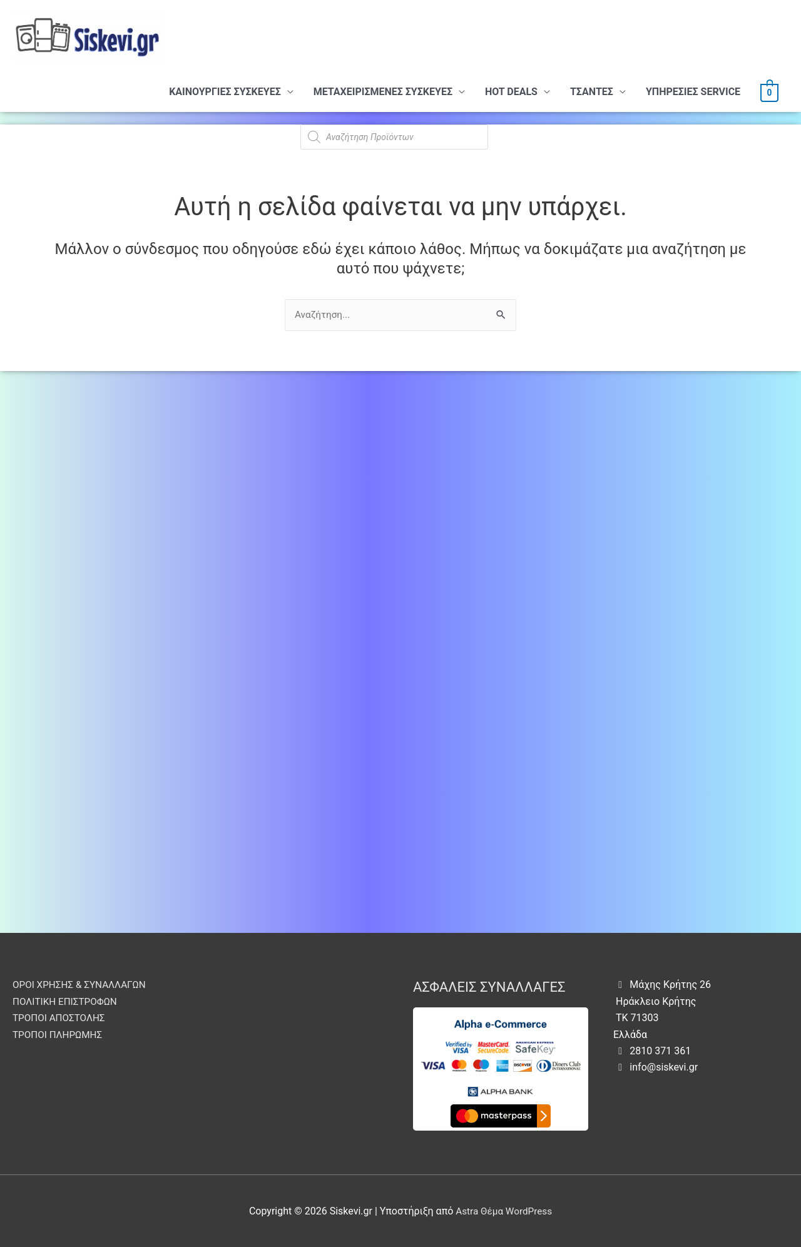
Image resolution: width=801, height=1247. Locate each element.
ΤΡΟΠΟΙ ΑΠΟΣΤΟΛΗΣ (61, 1018)
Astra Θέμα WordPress (504, 1211)
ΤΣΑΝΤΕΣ (591, 92)
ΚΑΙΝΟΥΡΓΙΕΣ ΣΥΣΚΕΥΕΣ (225, 92)
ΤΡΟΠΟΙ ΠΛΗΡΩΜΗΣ (59, 1035)
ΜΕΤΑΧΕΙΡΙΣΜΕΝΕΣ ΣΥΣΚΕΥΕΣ (383, 92)
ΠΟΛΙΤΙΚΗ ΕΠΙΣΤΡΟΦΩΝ (67, 1001)
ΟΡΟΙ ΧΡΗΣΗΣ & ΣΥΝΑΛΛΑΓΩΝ (82, 984)
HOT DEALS (511, 92)
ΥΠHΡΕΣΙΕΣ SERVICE (693, 92)
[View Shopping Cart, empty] (769, 92)
